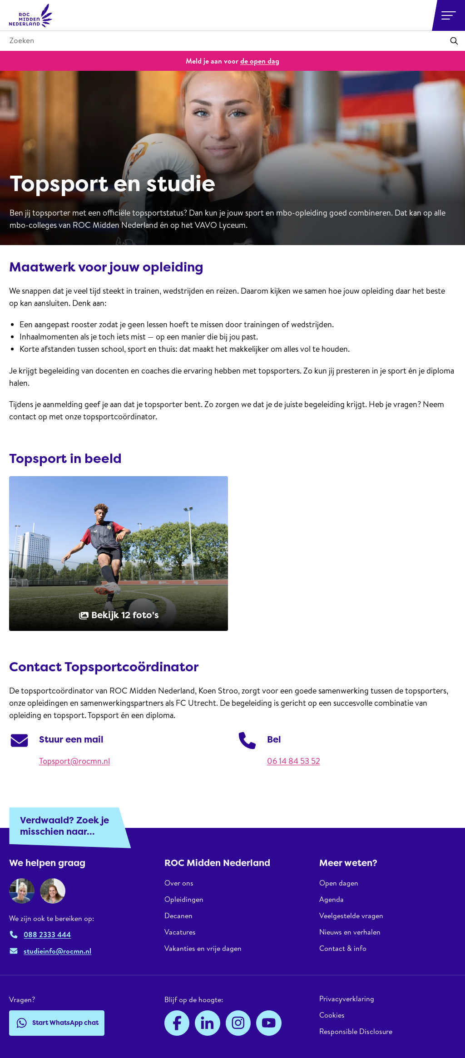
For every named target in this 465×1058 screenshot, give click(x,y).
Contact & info (342, 948)
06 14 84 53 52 (293, 761)
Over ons (178, 883)
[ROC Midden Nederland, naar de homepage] (31, 15)
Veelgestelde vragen (351, 915)
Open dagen (338, 883)
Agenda (331, 899)
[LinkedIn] (207, 1023)
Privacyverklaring (346, 999)
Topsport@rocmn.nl (74, 761)
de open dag (259, 61)
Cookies (332, 1015)
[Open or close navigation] (449, 15)
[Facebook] (177, 1023)
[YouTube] (269, 1023)
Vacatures (180, 932)
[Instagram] (238, 1023)
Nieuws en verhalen (350, 932)
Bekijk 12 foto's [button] (118, 615)
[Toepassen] (454, 41)
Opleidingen (183, 899)
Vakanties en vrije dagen (203, 948)
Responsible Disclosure (355, 1031)
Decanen (178, 915)
